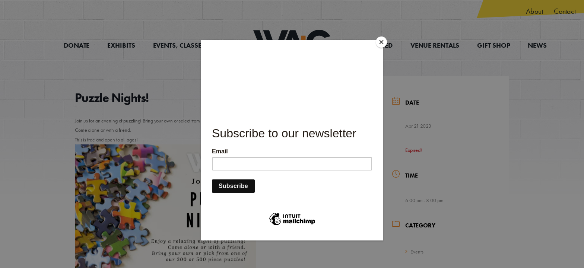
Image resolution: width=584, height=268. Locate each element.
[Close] (381, 42)
